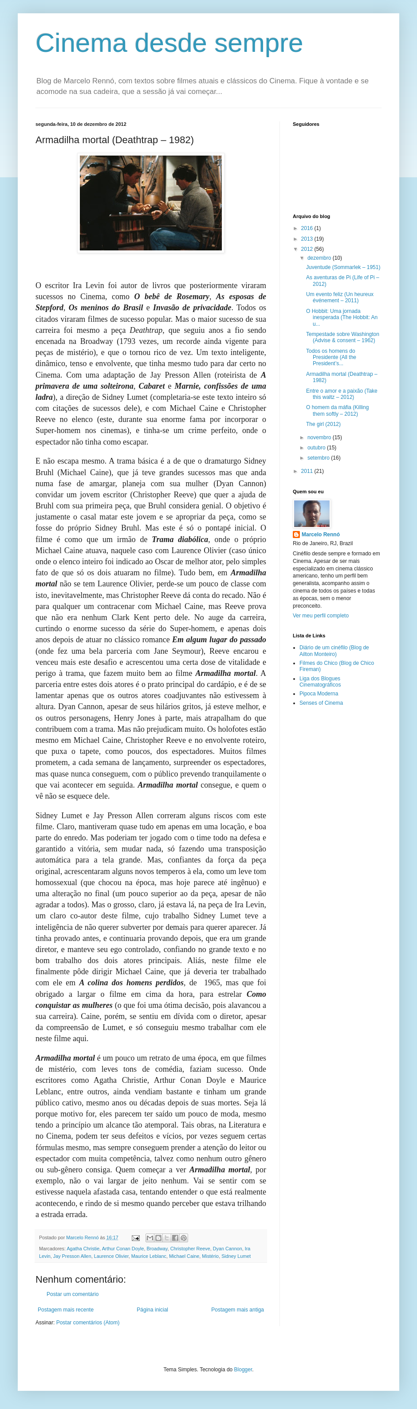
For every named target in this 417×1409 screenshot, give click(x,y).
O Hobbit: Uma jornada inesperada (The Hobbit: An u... (342, 317)
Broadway (156, 1248)
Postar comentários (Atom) (88, 1322)
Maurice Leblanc (148, 1256)
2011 (308, 471)
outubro (317, 448)
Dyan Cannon (227, 1248)
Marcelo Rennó (321, 534)
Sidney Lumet (236, 1256)
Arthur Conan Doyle (123, 1248)
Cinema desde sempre (169, 43)
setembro (319, 458)
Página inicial (152, 1310)
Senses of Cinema (321, 703)
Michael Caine (184, 1256)
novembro (320, 437)
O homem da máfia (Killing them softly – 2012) (337, 410)
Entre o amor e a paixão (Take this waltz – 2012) (342, 394)
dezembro (320, 258)
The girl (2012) (323, 424)
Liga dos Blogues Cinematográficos (320, 681)
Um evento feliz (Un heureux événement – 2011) (340, 297)
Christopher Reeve (190, 1248)
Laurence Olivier (111, 1256)
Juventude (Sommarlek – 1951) (343, 267)
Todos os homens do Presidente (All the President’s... (331, 357)
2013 (308, 239)
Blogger (243, 1369)
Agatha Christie (83, 1248)
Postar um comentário (72, 1294)
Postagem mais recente (66, 1310)
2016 (308, 228)
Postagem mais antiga (237, 1310)
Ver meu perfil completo (321, 616)
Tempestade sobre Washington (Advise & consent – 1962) (342, 337)
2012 (308, 249)
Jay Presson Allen (72, 1256)
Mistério (210, 1256)
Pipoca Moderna (318, 694)
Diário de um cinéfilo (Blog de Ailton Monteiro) (334, 650)
